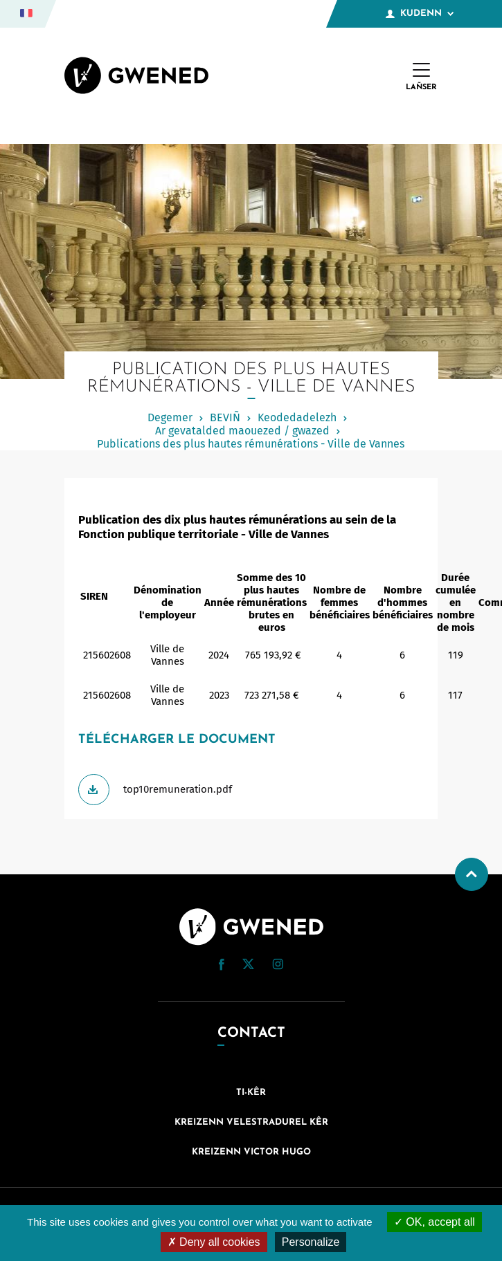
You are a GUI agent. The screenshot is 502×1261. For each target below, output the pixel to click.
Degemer (169, 417)
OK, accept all (434, 1222)
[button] (221, 964)
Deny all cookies (214, 1242)
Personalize (311, 1242)
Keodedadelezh (297, 417)
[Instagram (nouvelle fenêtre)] (277, 966)
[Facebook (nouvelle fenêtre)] (221, 967)
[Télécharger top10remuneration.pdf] (251, 789)
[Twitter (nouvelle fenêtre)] (248, 965)
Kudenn (420, 14)
